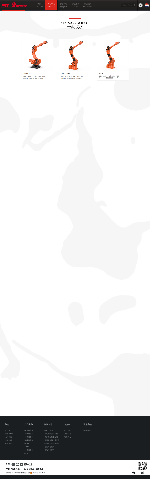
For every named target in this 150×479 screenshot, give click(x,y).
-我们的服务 (9, 434)
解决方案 (48, 424)
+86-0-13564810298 (32, 469)
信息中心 (68, 424)
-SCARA (27, 443)
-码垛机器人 (28, 440)
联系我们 (87, 424)
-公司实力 (8, 437)
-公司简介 (8, 430)
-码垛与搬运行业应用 (51, 440)
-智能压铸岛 (48, 430)
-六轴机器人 (28, 430)
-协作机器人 (28, 450)
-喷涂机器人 (28, 437)
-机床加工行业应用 (51, 437)
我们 (7, 424)
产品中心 (28, 424)
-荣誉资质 (8, 440)
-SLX (26, 453)
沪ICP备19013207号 (38, 473)
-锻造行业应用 (49, 450)
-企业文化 (8, 443)
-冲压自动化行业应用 (51, 443)
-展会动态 (67, 434)
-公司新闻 (67, 430)
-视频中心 (67, 437)
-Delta (26, 447)
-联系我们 (87, 430)
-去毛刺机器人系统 (51, 434)
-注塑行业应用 (49, 447)
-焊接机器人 (28, 434)
